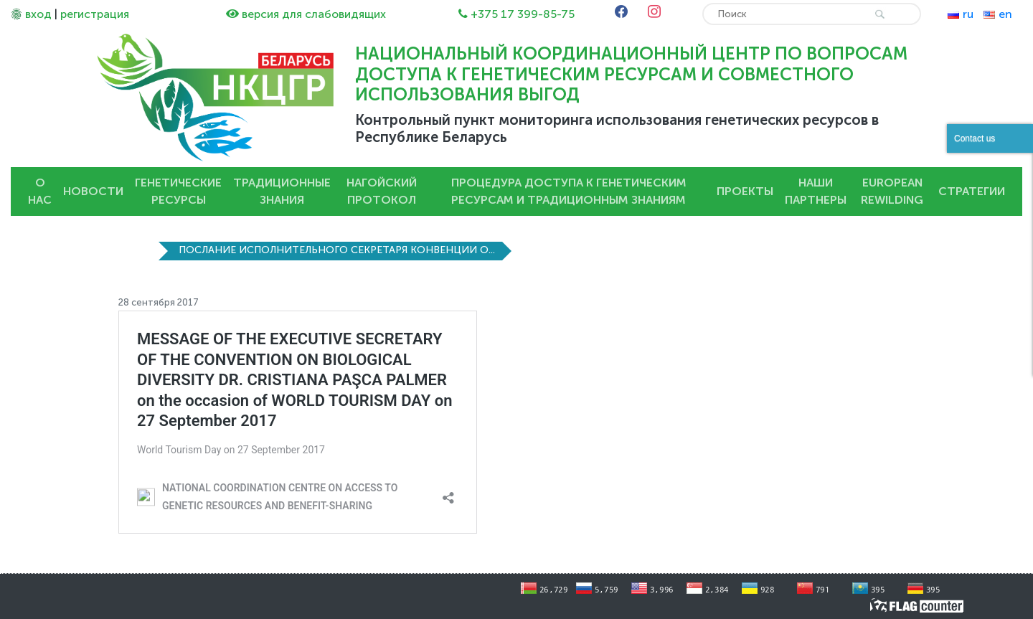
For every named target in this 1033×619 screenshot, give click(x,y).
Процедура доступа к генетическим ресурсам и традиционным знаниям (569, 191)
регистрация (94, 14)
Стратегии (971, 191)
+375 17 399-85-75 (523, 14)
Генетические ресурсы (178, 191)
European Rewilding (892, 191)
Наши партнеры (815, 191)
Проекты (745, 191)
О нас (40, 191)
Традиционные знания (282, 191)
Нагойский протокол (381, 191)
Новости (93, 191)
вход (38, 14)
